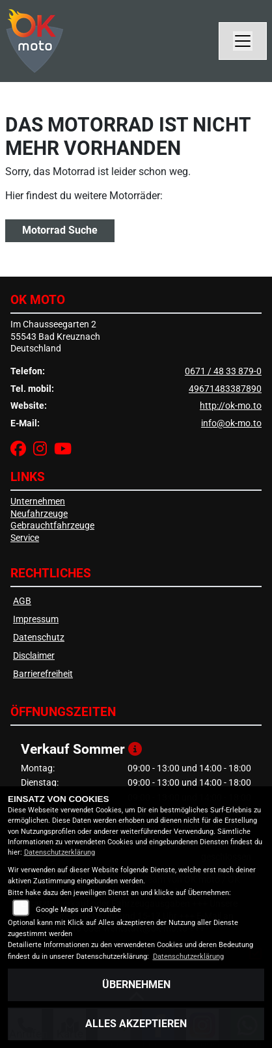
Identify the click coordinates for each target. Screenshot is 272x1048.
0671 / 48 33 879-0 (223, 371)
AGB (22, 601)
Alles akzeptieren (136, 1023)
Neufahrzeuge (39, 513)
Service (24, 538)
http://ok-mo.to (231, 405)
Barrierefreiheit (43, 674)
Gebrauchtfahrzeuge (52, 525)
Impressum (36, 619)
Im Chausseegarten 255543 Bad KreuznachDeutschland (55, 336)
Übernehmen (136, 984)
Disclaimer (34, 655)
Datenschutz (38, 637)
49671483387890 (225, 388)
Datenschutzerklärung (59, 852)
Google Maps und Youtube (78, 909)
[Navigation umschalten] (243, 41)
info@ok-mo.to (231, 423)
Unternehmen (37, 501)
